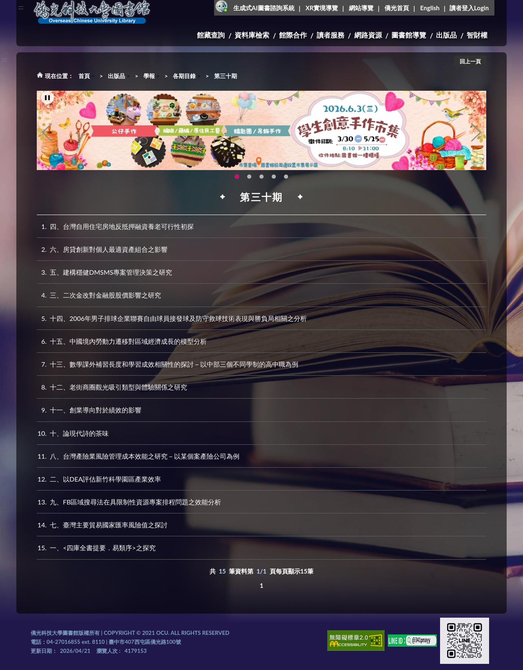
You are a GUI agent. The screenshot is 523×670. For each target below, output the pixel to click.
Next (476, 133)
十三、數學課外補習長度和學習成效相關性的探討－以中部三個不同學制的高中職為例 (167, 364)
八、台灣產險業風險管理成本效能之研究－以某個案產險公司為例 (138, 456)
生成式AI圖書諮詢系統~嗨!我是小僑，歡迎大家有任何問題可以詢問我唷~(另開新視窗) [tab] (286, 177)
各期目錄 (184, 75)
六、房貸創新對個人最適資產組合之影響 (102, 249)
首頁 (84, 75)
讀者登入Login (469, 7)
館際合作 (293, 35)
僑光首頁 (396, 7)
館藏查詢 (211, 35)
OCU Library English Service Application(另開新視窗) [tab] (249, 177)
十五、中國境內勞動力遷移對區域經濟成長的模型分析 (122, 341)
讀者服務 (330, 35)
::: (20, 7)
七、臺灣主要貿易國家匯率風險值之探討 (102, 524)
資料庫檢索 (252, 35)
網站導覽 (361, 7)
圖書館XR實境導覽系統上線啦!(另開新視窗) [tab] (261, 177)
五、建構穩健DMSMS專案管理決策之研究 (104, 272)
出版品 (446, 35)
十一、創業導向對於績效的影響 (89, 410)
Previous (47, 133)
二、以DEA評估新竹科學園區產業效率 (99, 479)
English (429, 7)
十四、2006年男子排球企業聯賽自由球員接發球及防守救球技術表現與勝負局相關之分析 (172, 318)
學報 (149, 75)
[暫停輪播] (47, 98)
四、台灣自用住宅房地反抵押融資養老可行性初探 (115, 226)
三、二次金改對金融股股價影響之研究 (99, 295)
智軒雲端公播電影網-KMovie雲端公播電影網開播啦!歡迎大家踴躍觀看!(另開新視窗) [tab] (274, 177)
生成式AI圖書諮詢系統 (264, 7)
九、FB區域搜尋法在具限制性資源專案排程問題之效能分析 (129, 501)
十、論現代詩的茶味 (73, 433)
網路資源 (368, 35)
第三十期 (225, 75)
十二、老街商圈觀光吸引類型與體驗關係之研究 (112, 387)
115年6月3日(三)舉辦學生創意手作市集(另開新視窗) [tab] (237, 177)
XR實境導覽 (322, 7)
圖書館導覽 (408, 35)
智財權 (477, 35)
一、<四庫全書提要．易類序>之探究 (96, 547)
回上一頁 (470, 61)
